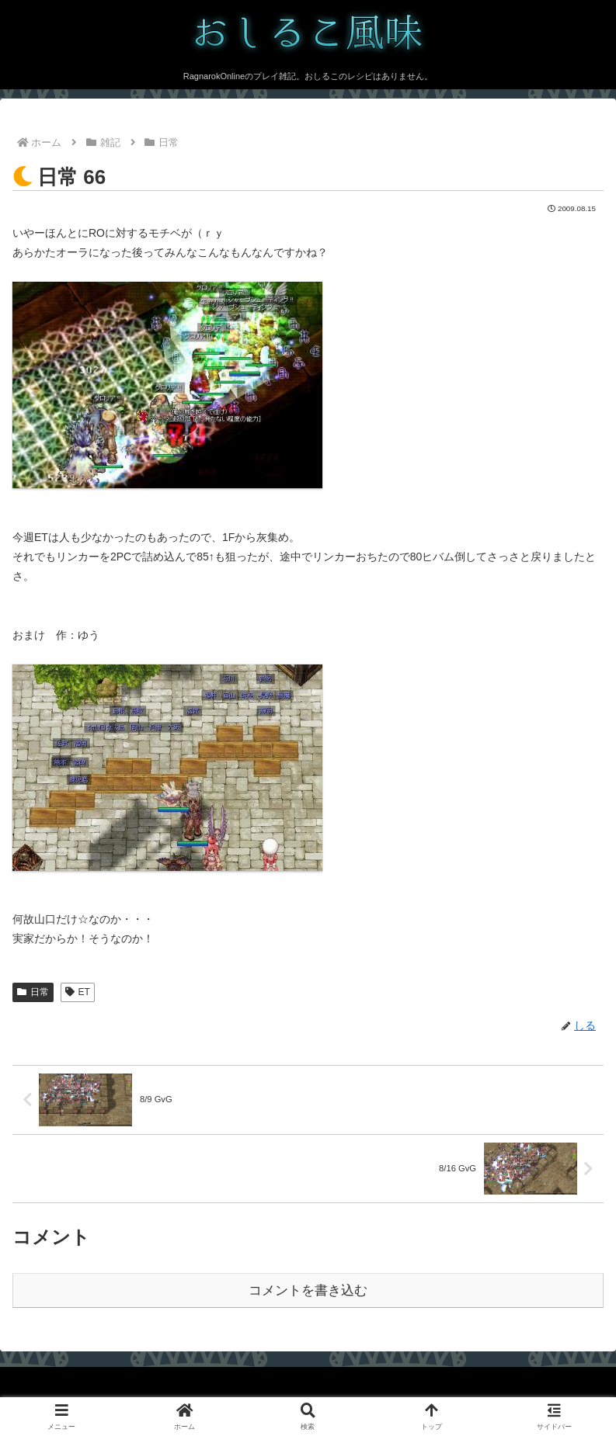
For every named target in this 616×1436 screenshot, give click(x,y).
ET (77, 992)
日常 (33, 992)
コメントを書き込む (308, 1290)
